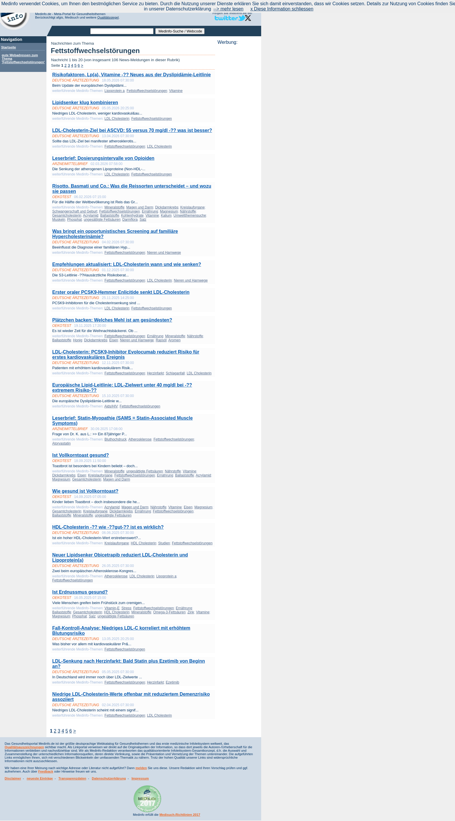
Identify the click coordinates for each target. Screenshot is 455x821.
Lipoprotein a (114, 91)
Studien (164, 543)
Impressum (140, 778)
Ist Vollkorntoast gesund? (80, 455)
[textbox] (122, 31)
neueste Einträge (40, 778)
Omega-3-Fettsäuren (169, 612)
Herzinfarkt (155, 373)
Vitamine (176, 91)
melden (141, 768)
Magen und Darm (139, 207)
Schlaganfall (175, 373)
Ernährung (150, 211)
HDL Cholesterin (143, 543)
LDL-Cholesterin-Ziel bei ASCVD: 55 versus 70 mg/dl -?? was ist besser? (132, 130)
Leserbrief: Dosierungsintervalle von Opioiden (103, 158)
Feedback (45, 771)
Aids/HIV (111, 406)
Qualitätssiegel (108, 17)
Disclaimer (13, 778)
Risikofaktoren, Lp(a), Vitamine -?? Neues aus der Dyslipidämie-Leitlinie (131, 74)
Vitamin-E (112, 608)
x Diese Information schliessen (281, 8)
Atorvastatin (61, 443)
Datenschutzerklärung (109, 778)
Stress (126, 608)
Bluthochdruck (115, 439)
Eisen (113, 340)
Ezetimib (172, 682)
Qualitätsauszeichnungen (24, 747)
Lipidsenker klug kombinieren (85, 102)
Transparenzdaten (72, 778)
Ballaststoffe (109, 215)
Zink (190, 612)
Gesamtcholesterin (66, 215)
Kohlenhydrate (132, 215)
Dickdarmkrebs (166, 207)
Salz (143, 220)
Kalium (166, 215)
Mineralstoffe (114, 207)
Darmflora (130, 220)
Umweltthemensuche (190, 215)
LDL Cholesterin (116, 119)
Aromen (174, 340)
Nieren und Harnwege (164, 253)
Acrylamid (90, 215)
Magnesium (169, 211)
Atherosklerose (139, 439)
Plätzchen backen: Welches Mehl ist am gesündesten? (112, 320)
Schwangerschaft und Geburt (74, 211)
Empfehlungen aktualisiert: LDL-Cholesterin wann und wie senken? (126, 264)
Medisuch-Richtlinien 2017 (179, 814)
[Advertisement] (238, 132)
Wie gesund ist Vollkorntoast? (85, 491)
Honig (77, 340)
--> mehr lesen (228, 8)
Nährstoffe (188, 211)
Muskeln (58, 220)
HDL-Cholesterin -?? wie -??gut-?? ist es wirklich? (108, 527)
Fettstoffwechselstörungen (147, 91)
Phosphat (74, 220)
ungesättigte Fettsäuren (102, 220)
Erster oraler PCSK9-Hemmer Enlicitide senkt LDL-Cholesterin (120, 292)
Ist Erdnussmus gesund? (80, 592)
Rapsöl (161, 340)
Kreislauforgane (192, 207)
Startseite (8, 47)
